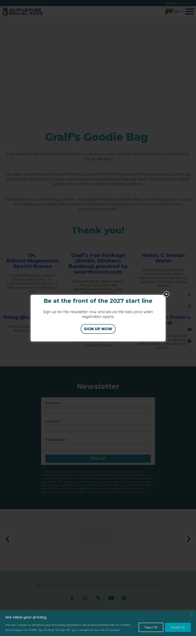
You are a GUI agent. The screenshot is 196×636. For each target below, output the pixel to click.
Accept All (178, 627)
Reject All (151, 627)
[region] (98, 623)
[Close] (191, 614)
